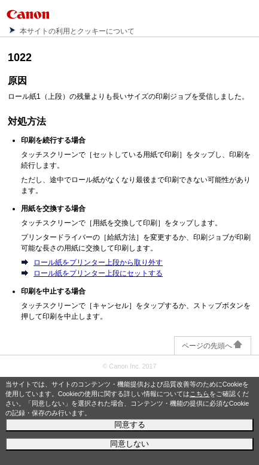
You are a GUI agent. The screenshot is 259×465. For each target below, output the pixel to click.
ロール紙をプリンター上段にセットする (98, 273)
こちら (199, 393)
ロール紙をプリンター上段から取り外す (98, 262)
